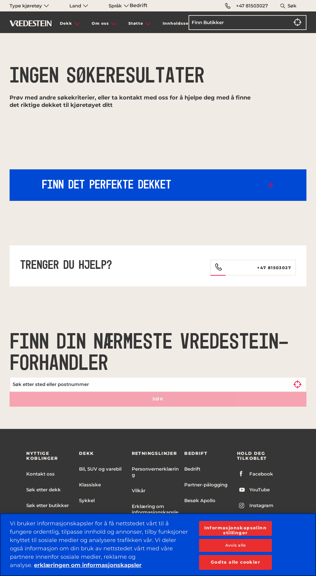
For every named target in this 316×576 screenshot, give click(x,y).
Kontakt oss (40, 474)
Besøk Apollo (199, 500)
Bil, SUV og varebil (100, 469)
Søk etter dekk (43, 490)
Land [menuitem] (78, 6)
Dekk (66, 23)
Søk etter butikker (47, 505)
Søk (292, 6)
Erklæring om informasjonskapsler (155, 512)
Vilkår (138, 490)
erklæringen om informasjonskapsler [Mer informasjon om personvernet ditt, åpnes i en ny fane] (88, 565)
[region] (158, 544)
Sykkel (87, 500)
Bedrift (139, 5)
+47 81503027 (246, 6)
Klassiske (90, 485)
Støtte (135, 23)
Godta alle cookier (235, 562)
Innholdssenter (181, 23)
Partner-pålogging (205, 485)
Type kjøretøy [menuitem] (29, 6)
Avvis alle (235, 545)
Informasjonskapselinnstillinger (235, 530)
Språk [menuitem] (119, 6)
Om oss (100, 23)
